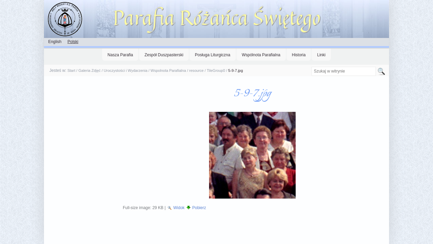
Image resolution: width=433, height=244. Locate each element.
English (54, 41)
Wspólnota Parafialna (261, 55)
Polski (72, 41)
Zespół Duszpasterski (163, 55)
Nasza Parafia (120, 55)
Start (71, 70)
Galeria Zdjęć (89, 70)
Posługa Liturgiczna (212, 55)
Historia (299, 55)
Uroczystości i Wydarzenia (125, 70)
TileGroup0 (216, 70)
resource (196, 70)
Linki (321, 55)
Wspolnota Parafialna (168, 70)
